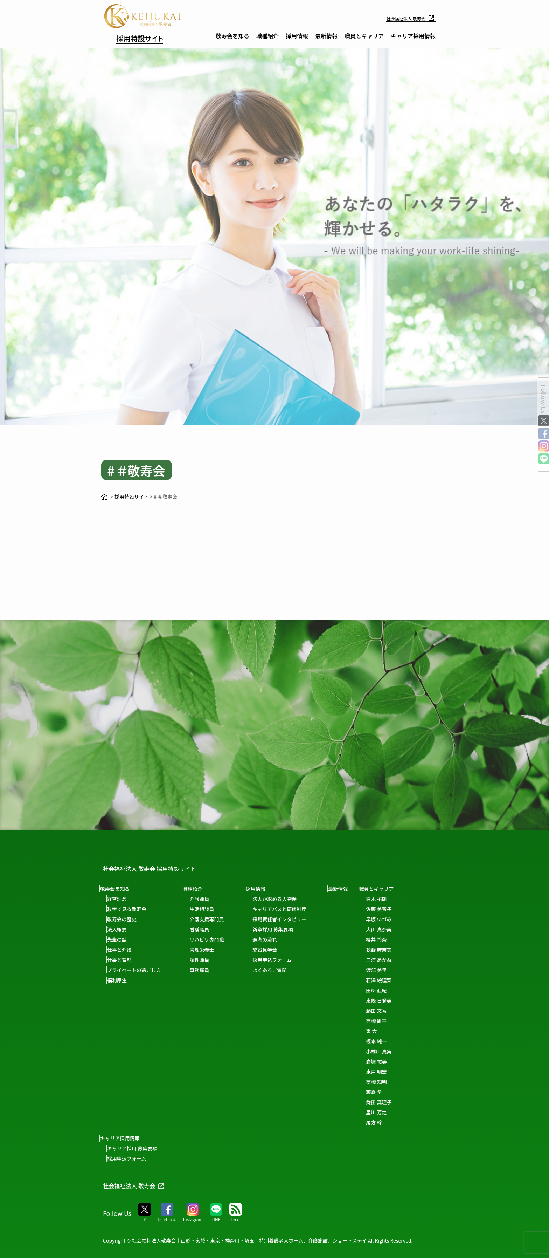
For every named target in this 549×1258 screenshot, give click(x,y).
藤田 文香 (392, 1010)
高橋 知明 (392, 1081)
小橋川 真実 (394, 1051)
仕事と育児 (122, 959)
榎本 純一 (392, 1041)
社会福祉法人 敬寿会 (408, 18)
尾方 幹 (389, 1122)
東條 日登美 (394, 1000)
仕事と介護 (122, 949)
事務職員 (205, 969)
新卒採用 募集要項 (281, 929)
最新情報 (326, 36)
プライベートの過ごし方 (137, 969)
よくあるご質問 (278, 969)
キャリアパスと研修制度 (288, 908)
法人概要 (120, 929)
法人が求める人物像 (283, 898)
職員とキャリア (364, 36)
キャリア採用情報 (413, 36)
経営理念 (120, 898)
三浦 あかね (394, 959)
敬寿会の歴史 (124, 919)
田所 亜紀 (392, 990)
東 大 (387, 1030)
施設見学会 (273, 949)
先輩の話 (120, 939)
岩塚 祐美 (392, 1061)
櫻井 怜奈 (392, 939)
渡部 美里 (392, 969)
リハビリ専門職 (212, 939)
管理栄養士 (207, 949)
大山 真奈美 (394, 929)
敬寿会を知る (232, 36)
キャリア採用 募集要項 (135, 1148)
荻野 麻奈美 (394, 949)
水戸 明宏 (392, 1071)
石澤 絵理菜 (394, 980)
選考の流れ (273, 939)
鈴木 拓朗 (392, 898)
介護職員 (205, 898)
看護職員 (205, 929)
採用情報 (297, 36)
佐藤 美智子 (394, 908)
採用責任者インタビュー (288, 919)
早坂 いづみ (394, 919)
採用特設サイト (148, 37)
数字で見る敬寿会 (129, 908)
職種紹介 (267, 36)
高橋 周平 (392, 1020)
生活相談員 (207, 908)
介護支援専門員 (212, 919)
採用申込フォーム (280, 959)
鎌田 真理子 (394, 1102)
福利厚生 (120, 980)
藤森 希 (389, 1091)
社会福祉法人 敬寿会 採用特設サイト (160, 868)
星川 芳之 (392, 1112)
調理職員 (205, 959)
